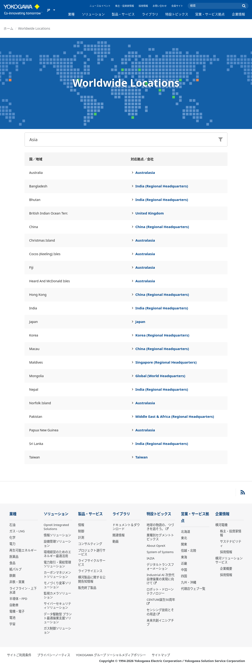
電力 (12, 544)
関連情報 (118, 535)
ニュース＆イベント (100, 5)
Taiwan (141, 457)
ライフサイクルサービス (91, 562)
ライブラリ (150, 14)
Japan (140, 321)
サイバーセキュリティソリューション (57, 605)
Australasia (145, 172)
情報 (81, 525)
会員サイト (177, 5)
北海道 (185, 531)
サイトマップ (161, 655)
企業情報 (238, 14)
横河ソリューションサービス (229, 560)
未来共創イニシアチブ (160, 622)
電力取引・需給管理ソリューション (57, 564)
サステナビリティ (230, 543)
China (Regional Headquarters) (162, 226)
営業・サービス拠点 (210, 14)
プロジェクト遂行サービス (91, 552)
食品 (12, 563)
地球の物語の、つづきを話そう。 (160, 527)
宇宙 (12, 624)
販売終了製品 (87, 588)
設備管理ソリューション (57, 543)
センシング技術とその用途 (160, 612)
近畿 (184, 563)
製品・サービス (123, 14)
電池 (12, 617)
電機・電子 (17, 611)
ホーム (8, 28)
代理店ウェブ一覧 (193, 589)
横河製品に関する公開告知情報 (91, 579)
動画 (115, 541)
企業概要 (226, 568)
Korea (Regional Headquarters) (162, 335)
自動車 (13, 605)
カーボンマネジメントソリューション (57, 574)
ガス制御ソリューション (57, 630)
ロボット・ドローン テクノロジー (160, 591)
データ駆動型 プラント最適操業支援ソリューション (58, 618)
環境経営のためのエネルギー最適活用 (57, 554)
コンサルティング (90, 544)
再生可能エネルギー (23, 550)
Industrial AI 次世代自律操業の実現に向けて (160, 579)
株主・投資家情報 (124, 5)
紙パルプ (15, 569)
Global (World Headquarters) (160, 375)
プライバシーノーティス (53, 655)
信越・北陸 (188, 550)
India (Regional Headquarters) (161, 186)
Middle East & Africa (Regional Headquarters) (174, 416)
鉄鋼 (12, 575)
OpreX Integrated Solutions (56, 527)
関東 (184, 544)
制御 (81, 531)
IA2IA (150, 558)
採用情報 (143, 5)
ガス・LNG (17, 531)
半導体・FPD (18, 599)
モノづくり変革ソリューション (57, 585)
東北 (184, 538)
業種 (71, 14)
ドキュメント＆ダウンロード (126, 527)
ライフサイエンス (90, 571)
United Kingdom (149, 213)
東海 (184, 557)
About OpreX (156, 546)
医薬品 (13, 557)
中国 (184, 570)
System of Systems (160, 552)
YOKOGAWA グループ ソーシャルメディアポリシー (111, 655)
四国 (184, 576)
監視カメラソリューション (57, 595)
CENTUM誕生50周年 (161, 599)
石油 (12, 525)
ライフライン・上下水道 (23, 590)
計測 (81, 537)
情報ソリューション (57, 535)
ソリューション (93, 14)
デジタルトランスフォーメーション (160, 566)
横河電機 (221, 525)
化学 (12, 537)
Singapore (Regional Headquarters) (166, 362)
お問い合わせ (160, 5)
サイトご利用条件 (19, 655)
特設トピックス (176, 14)
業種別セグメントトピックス (160, 537)
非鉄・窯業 (17, 582)
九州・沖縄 (188, 582)
